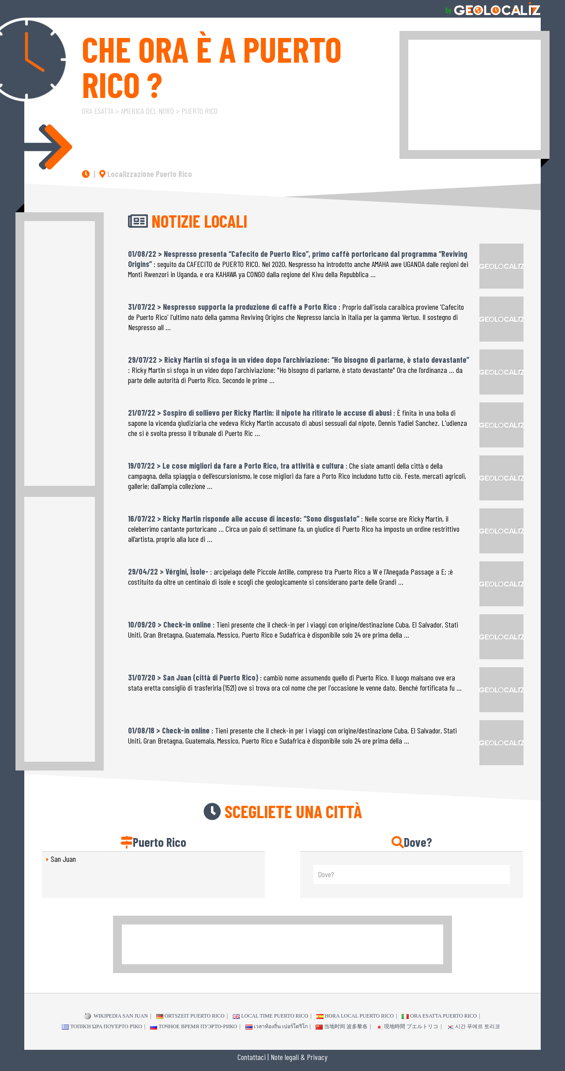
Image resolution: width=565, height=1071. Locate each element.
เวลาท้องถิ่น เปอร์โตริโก (276, 1026)
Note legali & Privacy (299, 1057)
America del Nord (147, 111)
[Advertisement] (474, 95)
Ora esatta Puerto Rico (439, 1016)
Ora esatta (97, 111)
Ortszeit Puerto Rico (190, 1016)
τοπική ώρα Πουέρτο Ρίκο (102, 1026)
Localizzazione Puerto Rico (145, 174)
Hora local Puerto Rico (355, 1016)
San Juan (63, 859)
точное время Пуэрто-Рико (193, 1026)
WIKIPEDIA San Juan (116, 1016)
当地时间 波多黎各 (342, 1026)
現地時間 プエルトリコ (407, 1026)
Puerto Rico (199, 111)
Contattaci (251, 1057)
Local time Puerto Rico (270, 1016)
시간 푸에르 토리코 (473, 1026)
